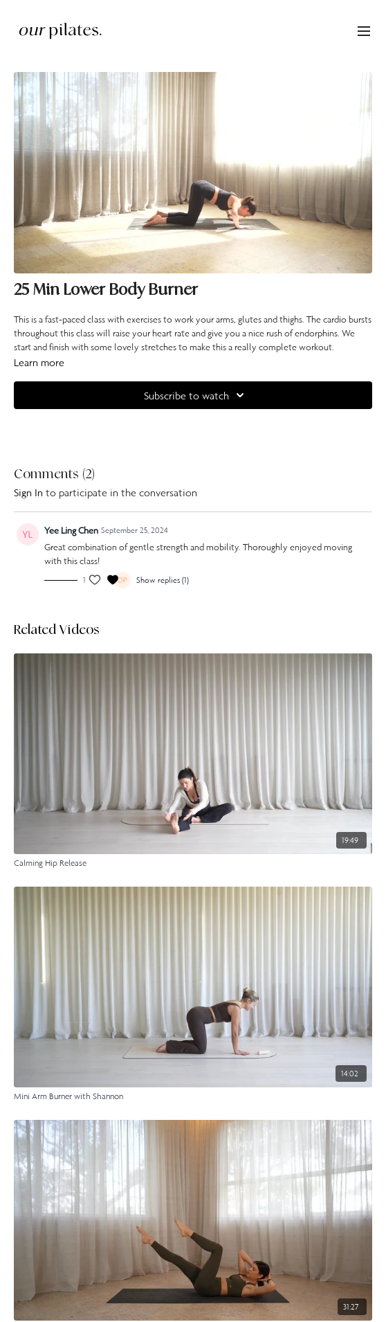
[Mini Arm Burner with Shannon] (193, 1096)
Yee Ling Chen (71, 530)
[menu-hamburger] (364, 30)
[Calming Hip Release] (193, 863)
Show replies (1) (162, 579)
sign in (28, 492)
